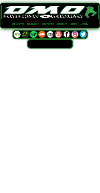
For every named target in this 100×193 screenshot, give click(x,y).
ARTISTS (48, 24)
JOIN (73, 24)
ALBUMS (33, 24)
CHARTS (18, 24)
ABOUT (62, 24)
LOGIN (84, 24)
